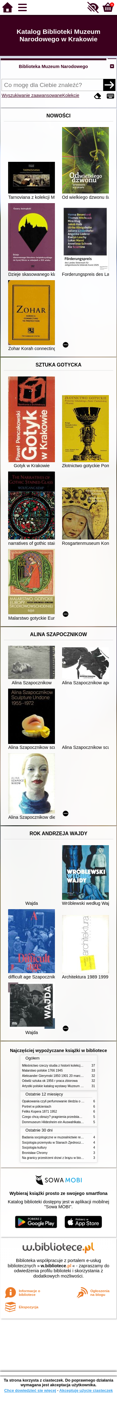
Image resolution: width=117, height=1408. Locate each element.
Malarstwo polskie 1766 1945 (42, 1070)
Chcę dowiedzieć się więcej (30, 1390)
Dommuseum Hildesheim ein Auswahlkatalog (53, 1122)
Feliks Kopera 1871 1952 (39, 1111)
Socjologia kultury (34, 1147)
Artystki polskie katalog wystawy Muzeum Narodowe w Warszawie (68, 1086)
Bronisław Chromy (35, 1153)
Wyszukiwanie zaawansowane (32, 95)
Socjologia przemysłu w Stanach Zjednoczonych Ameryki (61, 1142)
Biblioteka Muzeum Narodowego (53, 66)
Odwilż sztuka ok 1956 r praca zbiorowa (50, 1080)
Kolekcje (70, 95)
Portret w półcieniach (36, 1106)
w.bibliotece (56, 1265)
